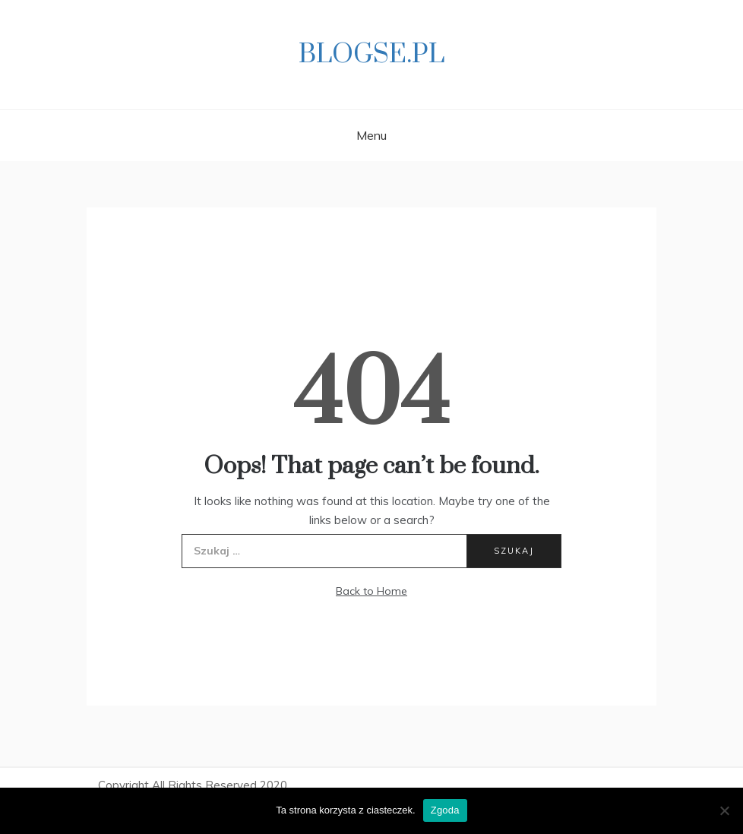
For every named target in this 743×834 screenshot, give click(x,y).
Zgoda (445, 810)
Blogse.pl (371, 54)
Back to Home (371, 591)
